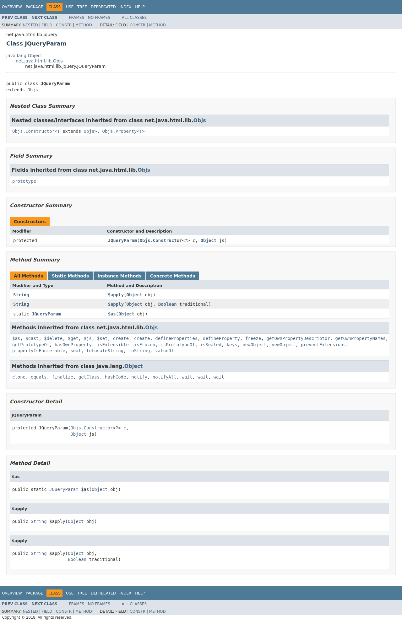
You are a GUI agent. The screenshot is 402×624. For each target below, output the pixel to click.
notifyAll (165, 376)
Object (209, 240)
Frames (76, 17)
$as (112, 313)
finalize (62, 376)
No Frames (99, 17)
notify (139, 376)
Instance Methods (119, 275)
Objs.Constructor (33, 131)
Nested (30, 25)
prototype (24, 181)
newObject (254, 344)
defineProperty (221, 338)
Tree (82, 7)
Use (69, 7)
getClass (89, 376)
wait (187, 376)
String (21, 294)
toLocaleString (104, 350)
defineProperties (176, 338)
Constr (64, 25)
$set (102, 338)
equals (39, 376)
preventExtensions (323, 344)
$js (88, 338)
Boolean (167, 304)
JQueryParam (122, 240)
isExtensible (113, 344)
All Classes (134, 17)
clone (18, 376)
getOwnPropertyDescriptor (298, 338)
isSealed (210, 344)
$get (73, 338)
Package (34, 7)
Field (46, 25)
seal (75, 350)
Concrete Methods (172, 275)
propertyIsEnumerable (38, 350)
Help (140, 7)
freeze (253, 338)
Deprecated (103, 7)
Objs (32, 89)
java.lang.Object (24, 55)
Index (126, 7)
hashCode (115, 376)
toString (139, 350)
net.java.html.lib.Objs (39, 60)
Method (83, 25)
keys (232, 344)
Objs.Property (119, 131)
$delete (53, 338)
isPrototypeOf (177, 344)
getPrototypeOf (30, 344)
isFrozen (144, 344)
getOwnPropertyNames (360, 338)
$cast (32, 338)
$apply (116, 294)
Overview (12, 7)
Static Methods (70, 275)
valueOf (164, 350)
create (121, 338)
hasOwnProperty (73, 344)
